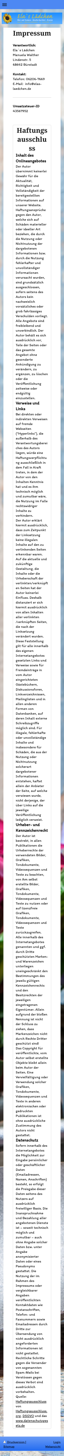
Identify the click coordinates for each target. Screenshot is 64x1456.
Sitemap (9, 1446)
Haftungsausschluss (31, 1401)
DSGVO (28, 1416)
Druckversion (14, 1442)
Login (57, 1442)
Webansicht (53, 1446)
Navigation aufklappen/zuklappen (32, 4)
